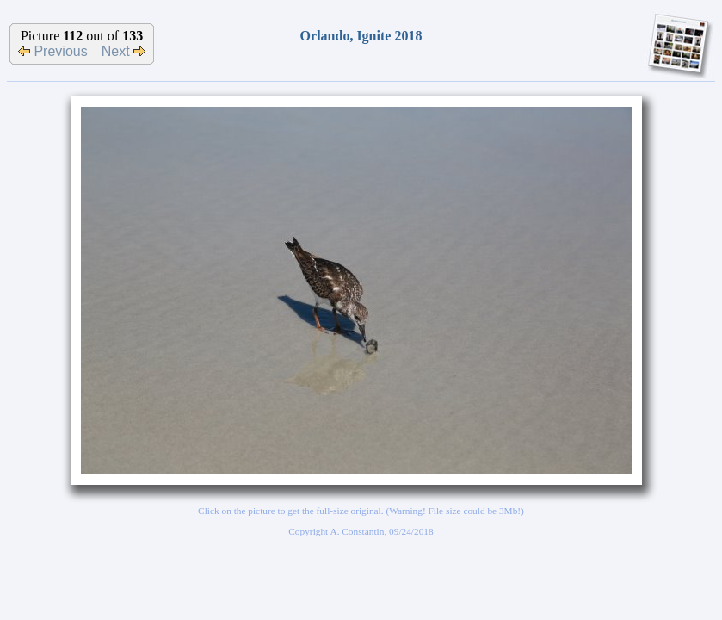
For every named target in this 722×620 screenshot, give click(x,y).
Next (123, 51)
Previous (53, 51)
